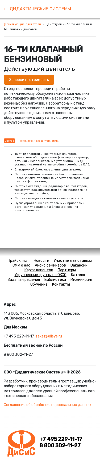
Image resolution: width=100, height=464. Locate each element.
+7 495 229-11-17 (60, 439)
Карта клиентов (38, 270)
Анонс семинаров (50, 265)
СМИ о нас (21, 265)
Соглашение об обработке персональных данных (47, 405)
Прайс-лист (18, 260)
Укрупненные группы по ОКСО (40, 275)
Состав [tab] (9, 140)
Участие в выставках (73, 260)
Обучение (39, 284)
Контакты (61, 284)
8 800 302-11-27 (60, 446)
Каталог (78, 275)
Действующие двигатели (22, 24)
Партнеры (67, 270)
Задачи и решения (24, 279)
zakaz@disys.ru (48, 336)
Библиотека (55, 279)
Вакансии (79, 265)
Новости (41, 260)
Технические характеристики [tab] (40, 140)
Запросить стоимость (29, 80)
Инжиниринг (81, 279)
